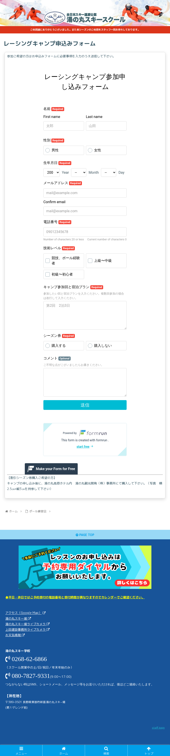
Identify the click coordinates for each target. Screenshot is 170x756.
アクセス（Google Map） (23, 613)
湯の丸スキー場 (16, 618)
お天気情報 (13, 635)
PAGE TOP (85, 535)
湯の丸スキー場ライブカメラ (25, 624)
